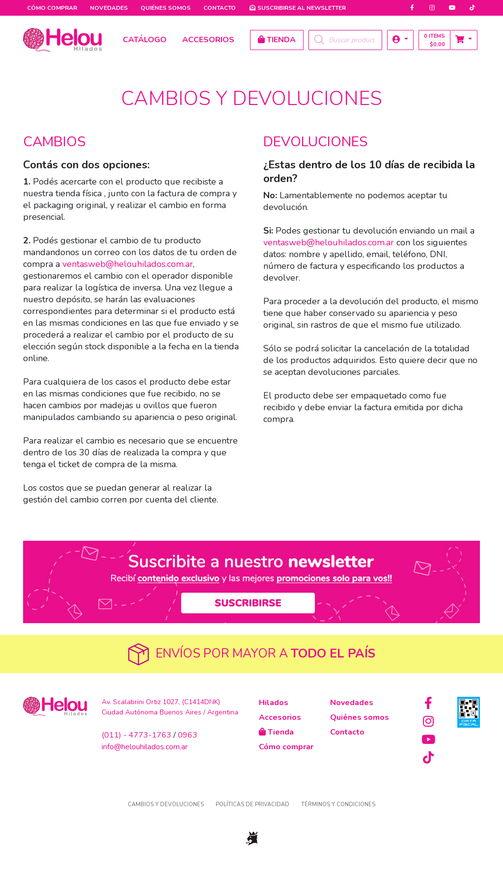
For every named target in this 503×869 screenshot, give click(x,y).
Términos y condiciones (338, 804)
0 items (434, 40)
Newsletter (297, 8)
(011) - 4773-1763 (136, 735)
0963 (187, 735)
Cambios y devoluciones (166, 804)
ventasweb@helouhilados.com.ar (127, 264)
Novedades (109, 8)
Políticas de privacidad (252, 804)
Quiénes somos (165, 8)
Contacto (219, 8)
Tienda (276, 732)
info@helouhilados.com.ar (145, 746)
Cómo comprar (52, 8)
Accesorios (280, 717)
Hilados (273, 702)
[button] (400, 40)
